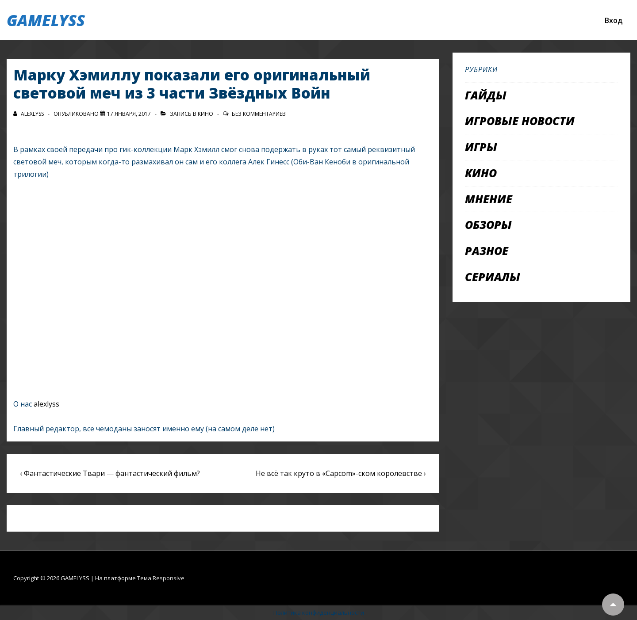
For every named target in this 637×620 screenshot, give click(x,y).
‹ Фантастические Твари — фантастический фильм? (110, 473)
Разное (486, 250)
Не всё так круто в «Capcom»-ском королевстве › (341, 473)
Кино (205, 114)
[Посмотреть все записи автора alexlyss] (29, 114)
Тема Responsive (160, 578)
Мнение (488, 198)
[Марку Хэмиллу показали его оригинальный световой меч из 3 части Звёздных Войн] (129, 114)
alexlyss (46, 404)
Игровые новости (520, 120)
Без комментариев (259, 114)
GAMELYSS (46, 20)
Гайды (486, 95)
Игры (481, 146)
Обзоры (488, 224)
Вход (613, 20)
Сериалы (492, 276)
